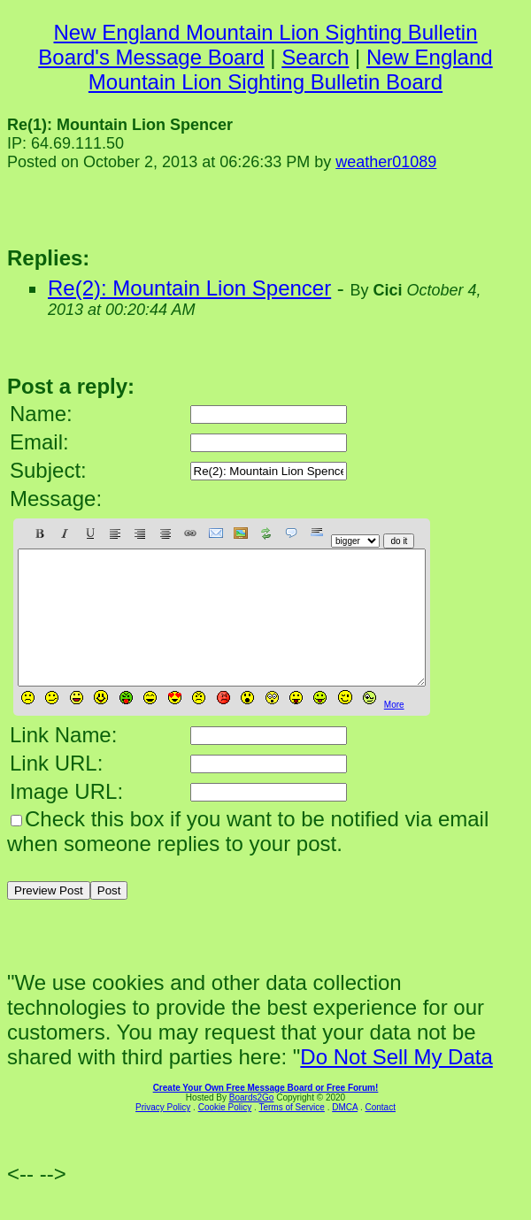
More (394, 731)
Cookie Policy (225, 1134)
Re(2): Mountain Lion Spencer (189, 288)
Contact (380, 1134)
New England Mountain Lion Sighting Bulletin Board (290, 69)
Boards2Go (251, 1124)
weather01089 (385, 162)
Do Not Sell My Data (396, 1083)
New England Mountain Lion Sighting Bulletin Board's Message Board (257, 44)
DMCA (345, 1134)
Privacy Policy (162, 1134)
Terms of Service (291, 1134)
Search (315, 57)
